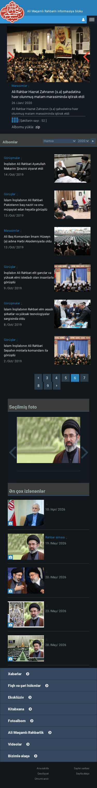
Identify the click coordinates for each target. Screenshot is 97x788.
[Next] (57, 386)
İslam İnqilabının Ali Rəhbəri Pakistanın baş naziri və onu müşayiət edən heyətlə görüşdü (25, 204)
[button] (92, 19)
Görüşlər (10, 194)
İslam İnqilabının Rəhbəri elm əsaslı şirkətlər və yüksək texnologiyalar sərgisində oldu (28, 314)
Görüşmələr (12, 158)
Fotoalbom (17, 721)
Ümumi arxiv (42, 778)
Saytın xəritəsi (81, 768)
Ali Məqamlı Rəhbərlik (26, 732)
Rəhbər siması (55, 537)
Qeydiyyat (43, 773)
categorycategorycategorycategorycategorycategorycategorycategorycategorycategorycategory (59, 141)
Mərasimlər (19, 86)
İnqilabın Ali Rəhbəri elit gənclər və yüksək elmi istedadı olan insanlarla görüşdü (29, 277)
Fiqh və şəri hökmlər (24, 686)
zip (37, 127)
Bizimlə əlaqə (18, 756)
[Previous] (38, 378)
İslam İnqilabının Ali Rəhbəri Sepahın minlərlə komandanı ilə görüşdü (26, 350)
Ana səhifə (43, 768)
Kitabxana (16, 709)
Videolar (15, 744)
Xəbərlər (14, 674)
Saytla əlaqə (82, 773)
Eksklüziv (16, 697)
